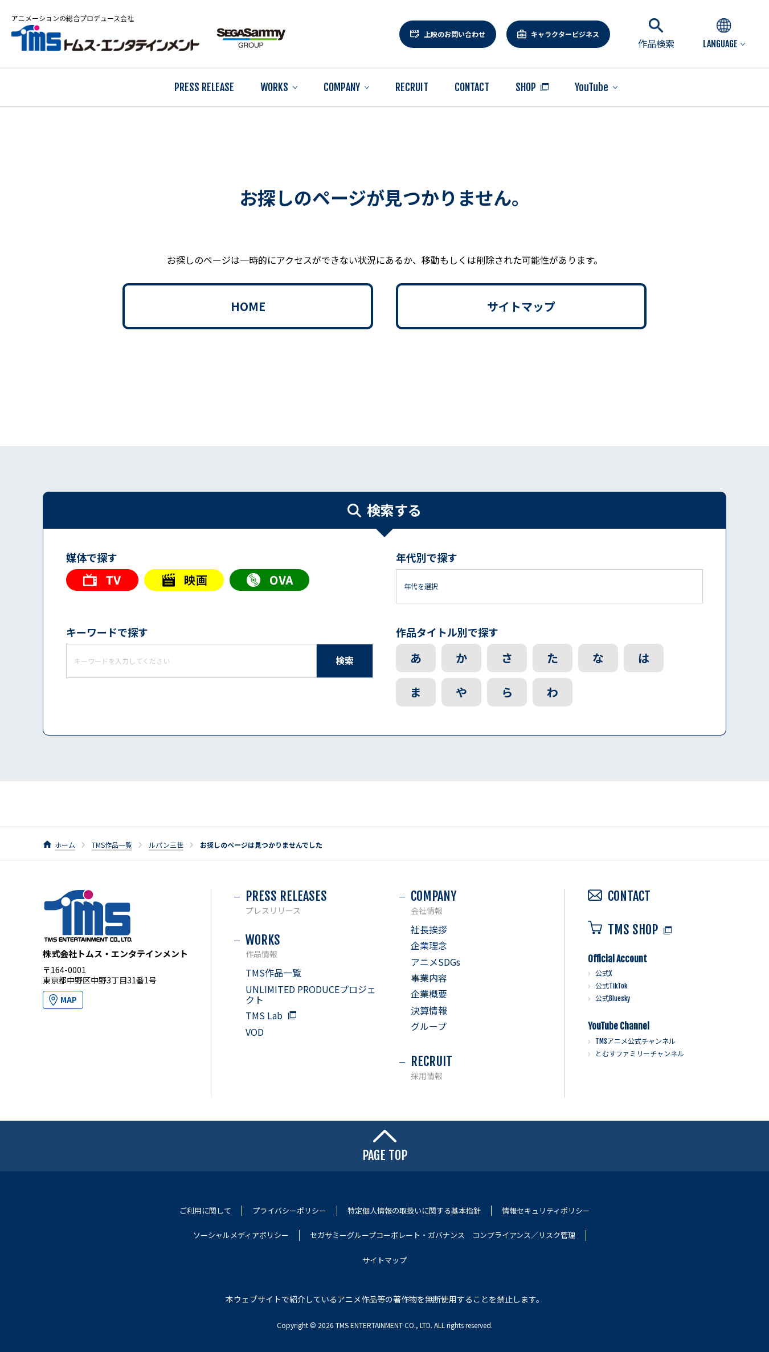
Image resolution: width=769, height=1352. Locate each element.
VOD (255, 1032)
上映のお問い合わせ (454, 34)
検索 (345, 660)
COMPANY (342, 87)
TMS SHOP (623, 929)
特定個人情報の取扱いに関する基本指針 (414, 1211)
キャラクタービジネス (565, 34)
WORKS (274, 87)
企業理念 (429, 945)
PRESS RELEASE (204, 87)
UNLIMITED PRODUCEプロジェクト (311, 994)
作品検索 (656, 34)
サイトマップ (521, 306)
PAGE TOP (384, 1146)
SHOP (526, 87)
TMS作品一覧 (112, 844)
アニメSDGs (435, 962)
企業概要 (429, 993)
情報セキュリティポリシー (546, 1211)
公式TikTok (611, 986)
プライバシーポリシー (289, 1211)
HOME (248, 306)
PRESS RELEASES (311, 901)
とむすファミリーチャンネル (639, 1053)
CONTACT (472, 87)
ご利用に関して (205, 1211)
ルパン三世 (166, 844)
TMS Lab (264, 1015)
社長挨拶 (429, 929)
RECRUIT (411, 87)
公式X (603, 973)
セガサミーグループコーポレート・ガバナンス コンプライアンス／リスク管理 (442, 1235)
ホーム (65, 844)
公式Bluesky (612, 998)
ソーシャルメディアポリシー (241, 1235)
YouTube (591, 87)
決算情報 (429, 1010)
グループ (429, 1026)
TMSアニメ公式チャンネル (635, 1041)
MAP (68, 999)
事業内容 (429, 978)
